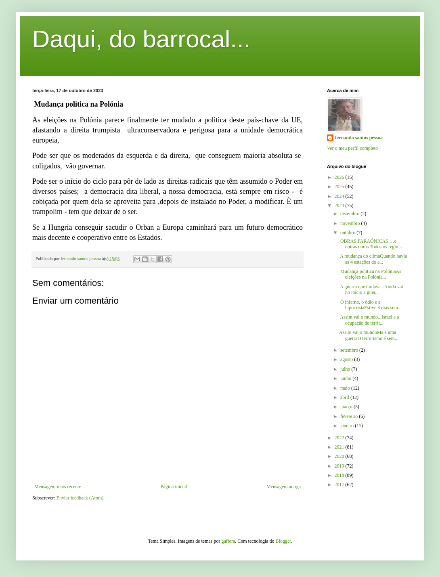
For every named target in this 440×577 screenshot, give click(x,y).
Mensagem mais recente (57, 486)
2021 (340, 447)
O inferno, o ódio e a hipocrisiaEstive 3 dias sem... (370, 305)
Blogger (283, 541)
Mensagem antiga (283, 486)
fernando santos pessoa (359, 138)
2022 (340, 438)
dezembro (350, 213)
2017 (340, 484)
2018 (340, 475)
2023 (340, 205)
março (347, 406)
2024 (340, 196)
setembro (349, 350)
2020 (340, 456)
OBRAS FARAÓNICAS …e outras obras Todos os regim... (371, 244)
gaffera (228, 541)
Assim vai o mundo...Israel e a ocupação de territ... (369, 319)
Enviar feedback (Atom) (80, 498)
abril (345, 397)
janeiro (347, 425)
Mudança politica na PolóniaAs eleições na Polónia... (370, 274)
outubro (348, 232)
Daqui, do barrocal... (141, 38)
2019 (340, 466)
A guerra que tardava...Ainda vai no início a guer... (371, 289)
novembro (350, 223)
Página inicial (174, 486)
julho (346, 369)
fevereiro (349, 416)
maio (345, 388)
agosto (347, 359)
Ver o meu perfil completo (352, 148)
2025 (340, 186)
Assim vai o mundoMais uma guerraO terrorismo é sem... (368, 335)
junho (346, 378)
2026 (340, 177)
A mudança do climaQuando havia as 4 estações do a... (373, 258)
